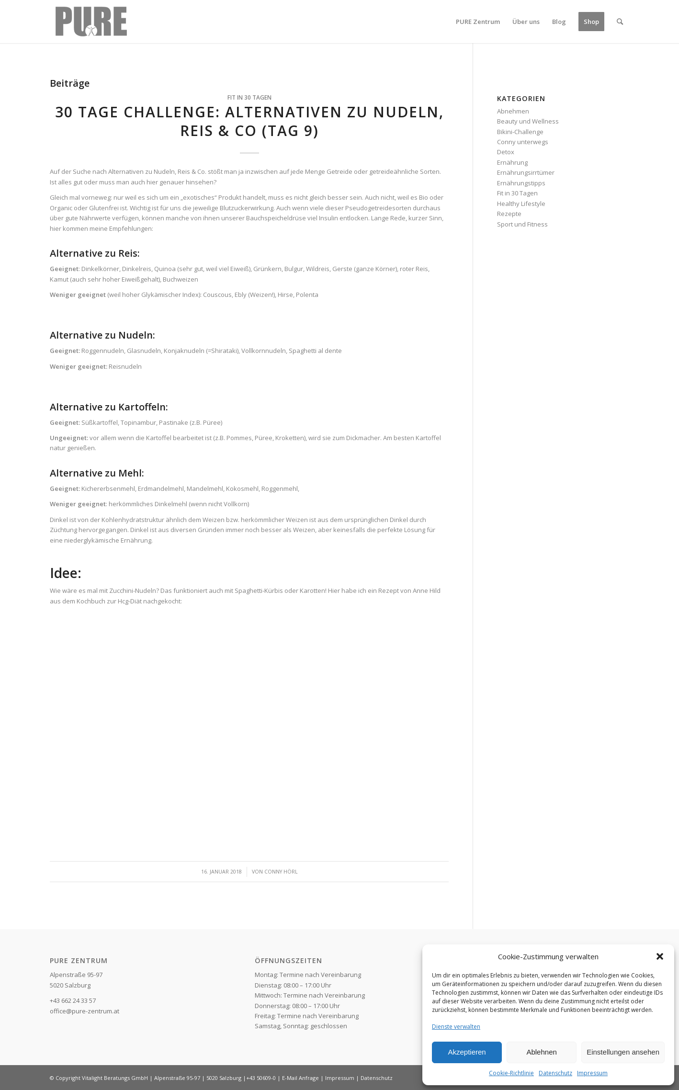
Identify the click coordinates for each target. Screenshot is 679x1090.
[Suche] (620, 21)
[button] (660, 956)
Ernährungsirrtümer (526, 172)
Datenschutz (555, 1073)
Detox (505, 152)
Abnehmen (513, 111)
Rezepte (509, 213)
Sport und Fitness (522, 224)
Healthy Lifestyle (521, 203)
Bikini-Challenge (520, 131)
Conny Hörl (281, 871)
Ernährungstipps (521, 183)
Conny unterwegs (522, 141)
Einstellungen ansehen (623, 1052)
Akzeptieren (467, 1052)
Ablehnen (541, 1052)
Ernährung (512, 162)
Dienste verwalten (456, 1026)
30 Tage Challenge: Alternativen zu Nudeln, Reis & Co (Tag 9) (249, 121)
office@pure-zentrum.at (84, 1011)
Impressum (592, 1073)
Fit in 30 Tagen (249, 97)
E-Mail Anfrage (300, 1077)
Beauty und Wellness (528, 121)
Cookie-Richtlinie (511, 1073)
